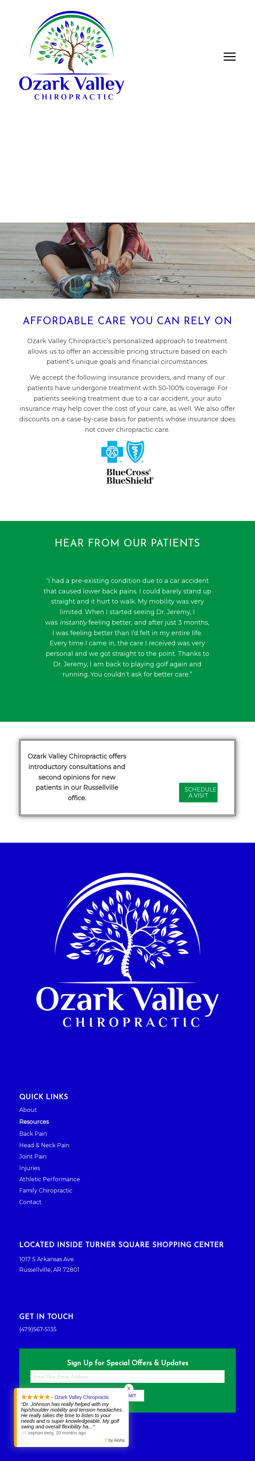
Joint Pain (33, 1156)
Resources (34, 1122)
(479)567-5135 (38, 1329)
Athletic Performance (49, 1179)
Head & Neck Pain (44, 1145)
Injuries (29, 1168)
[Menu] (226, 56)
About (28, 1110)
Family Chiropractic (45, 1190)
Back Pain (33, 1133)
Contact (30, 1202)
